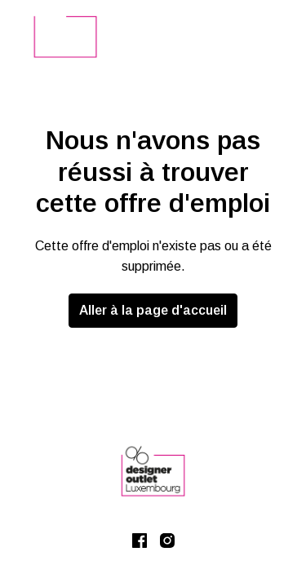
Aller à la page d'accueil (153, 310)
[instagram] (167, 540)
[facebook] (139, 540)
